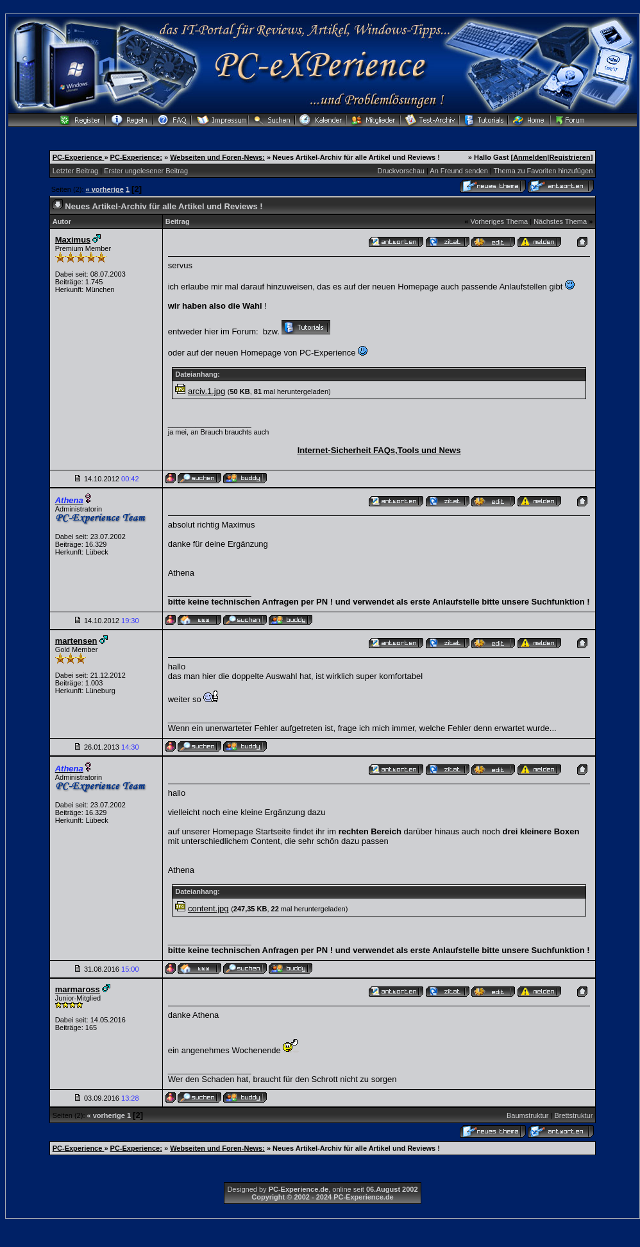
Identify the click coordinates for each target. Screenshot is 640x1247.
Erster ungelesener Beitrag (146, 171)
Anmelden (530, 157)
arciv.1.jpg (206, 391)
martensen (76, 641)
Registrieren (569, 157)
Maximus (73, 240)
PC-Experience (79, 157)
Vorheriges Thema (499, 221)
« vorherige (105, 189)
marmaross (77, 989)
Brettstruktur (573, 1115)
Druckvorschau (401, 171)
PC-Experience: (136, 157)
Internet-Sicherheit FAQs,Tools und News (379, 450)
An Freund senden (459, 171)
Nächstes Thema (560, 221)
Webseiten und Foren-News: (217, 157)
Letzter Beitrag (76, 171)
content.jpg (208, 908)
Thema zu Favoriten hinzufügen (543, 171)
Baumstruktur (527, 1115)
